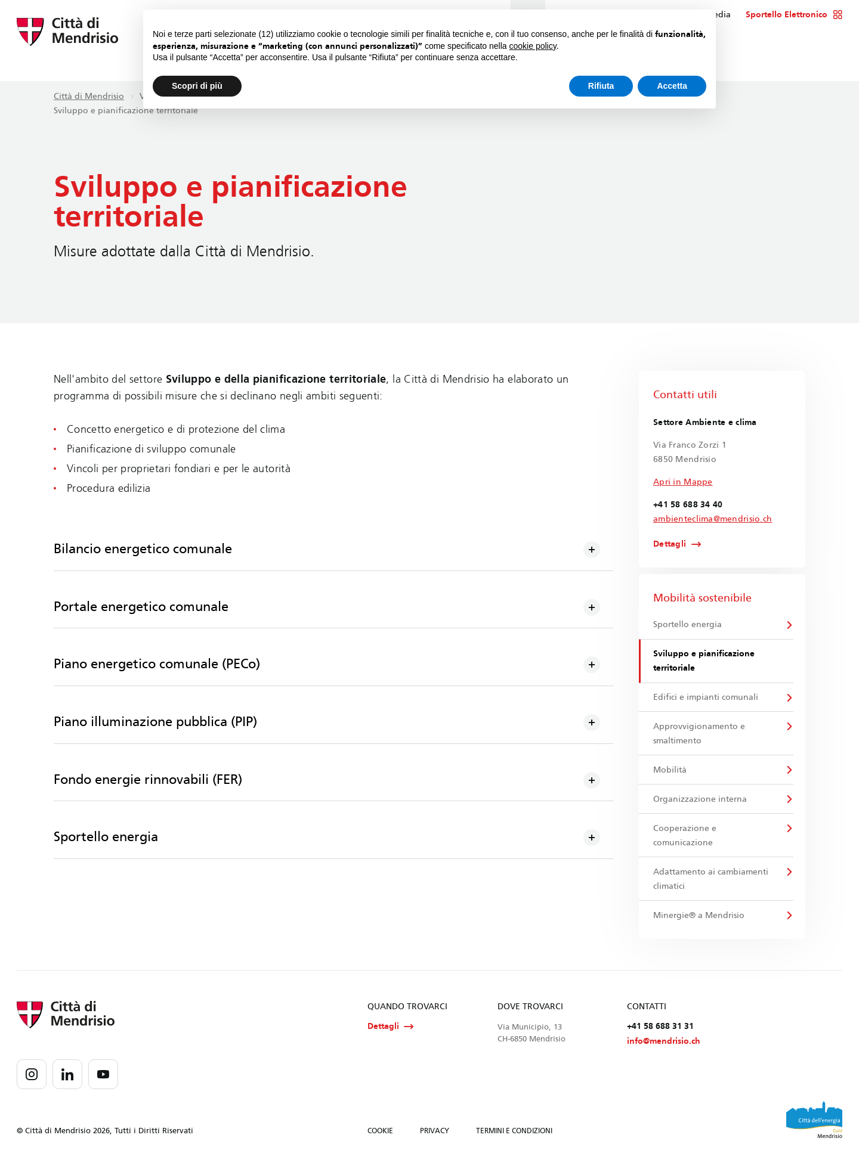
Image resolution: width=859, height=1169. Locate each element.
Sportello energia (688, 625)
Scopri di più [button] (197, 86)
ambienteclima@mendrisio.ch (712, 519)
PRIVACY (434, 1138)
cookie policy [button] (533, 46)
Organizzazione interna (700, 803)
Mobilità (670, 773)
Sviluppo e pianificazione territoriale (704, 662)
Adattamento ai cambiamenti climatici (711, 884)
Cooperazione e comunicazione (685, 839)
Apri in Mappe (683, 482)
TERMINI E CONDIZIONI (514, 1138)
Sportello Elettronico (794, 15)
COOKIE (380, 1138)
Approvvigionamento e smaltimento (700, 736)
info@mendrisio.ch (663, 1048)
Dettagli (669, 544)
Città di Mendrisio (89, 96)
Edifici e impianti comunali (706, 699)
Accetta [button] (672, 86)
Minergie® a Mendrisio (699, 921)
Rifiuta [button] (601, 86)
